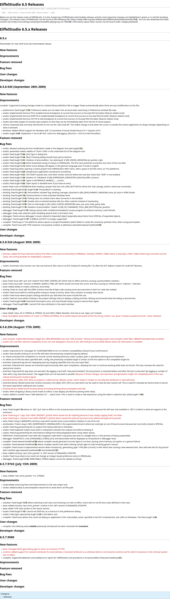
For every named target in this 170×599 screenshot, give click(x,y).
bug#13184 (20, 177)
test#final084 (31, 441)
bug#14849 (15, 133)
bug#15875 (22, 502)
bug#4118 (18, 409)
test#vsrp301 (115, 557)
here (10, 21)
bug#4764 (21, 195)
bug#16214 (33, 189)
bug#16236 (20, 157)
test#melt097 (95, 225)
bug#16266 (20, 163)
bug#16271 (20, 165)
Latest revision (25, 13)
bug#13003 (20, 171)
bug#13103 (20, 511)
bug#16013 (23, 459)
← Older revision (12, 13)
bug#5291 (77, 148)
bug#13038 (21, 201)
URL (68, 19)
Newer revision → (44, 13)
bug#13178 (21, 207)
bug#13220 (36, 514)
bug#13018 (21, 198)
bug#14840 (20, 301)
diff (3, 13)
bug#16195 (23, 210)
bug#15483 (20, 183)
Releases (8, 596)
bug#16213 (21, 189)
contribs (49, 9)
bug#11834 (151, 517)
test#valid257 (51, 450)
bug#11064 (138, 394)
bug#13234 (20, 180)
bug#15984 (20, 154)
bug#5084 (22, 304)
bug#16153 (21, 192)
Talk (42, 9)
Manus (37, 9)
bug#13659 (21, 204)
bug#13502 (25, 110)
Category (5, 593)
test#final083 (31, 444)
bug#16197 (23, 219)
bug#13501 (20, 174)
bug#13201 (20, 160)
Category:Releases (129, 21)
